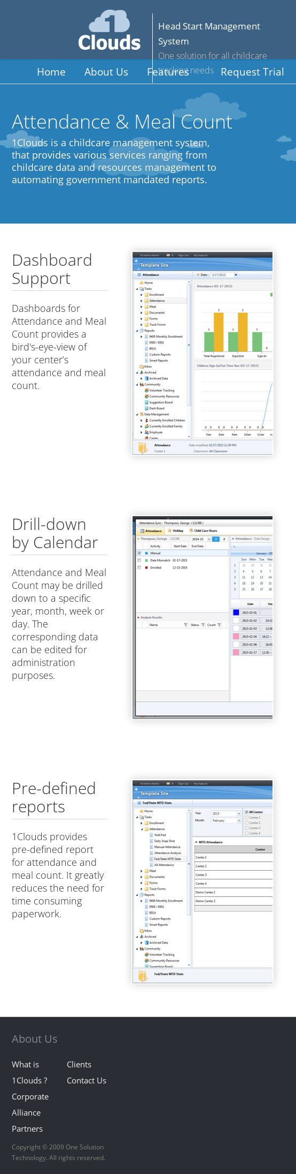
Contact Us (86, 1080)
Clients (79, 1064)
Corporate (30, 1096)
